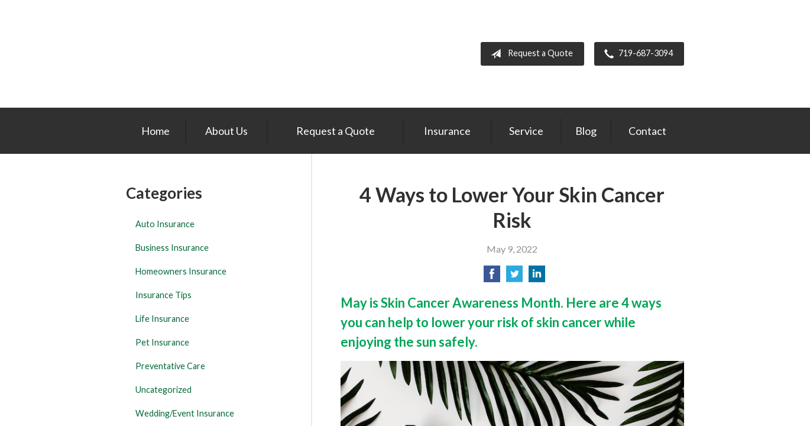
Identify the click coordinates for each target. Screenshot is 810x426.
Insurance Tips (163, 295)
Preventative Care (170, 366)
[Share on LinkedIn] (537, 277)
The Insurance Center (193, 53)
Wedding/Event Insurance (184, 413)
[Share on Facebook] (492, 277)
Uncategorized (163, 390)
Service (526, 130)
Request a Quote (529, 54)
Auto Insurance (165, 224)
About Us (226, 130)
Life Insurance (162, 319)
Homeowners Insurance (180, 271)
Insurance (447, 130)
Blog (586, 130)
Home (155, 130)
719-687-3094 (636, 54)
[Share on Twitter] (514, 277)
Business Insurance (172, 248)
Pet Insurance (162, 342)
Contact (647, 130)
